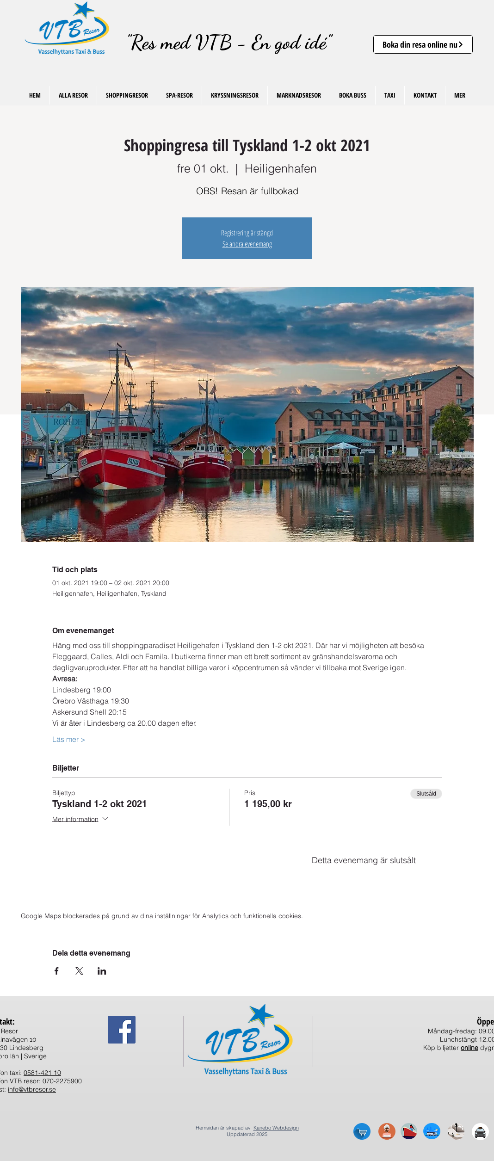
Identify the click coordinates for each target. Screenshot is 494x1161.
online (469, 1048)
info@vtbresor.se (32, 1089)
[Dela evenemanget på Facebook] (56, 971)
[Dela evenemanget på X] (79, 971)
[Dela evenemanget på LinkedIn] (102, 971)
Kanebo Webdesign (276, 1127)
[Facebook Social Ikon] (122, 1030)
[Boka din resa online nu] (423, 44)
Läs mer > (69, 739)
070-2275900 (62, 1081)
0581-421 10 (42, 1072)
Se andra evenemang (247, 244)
